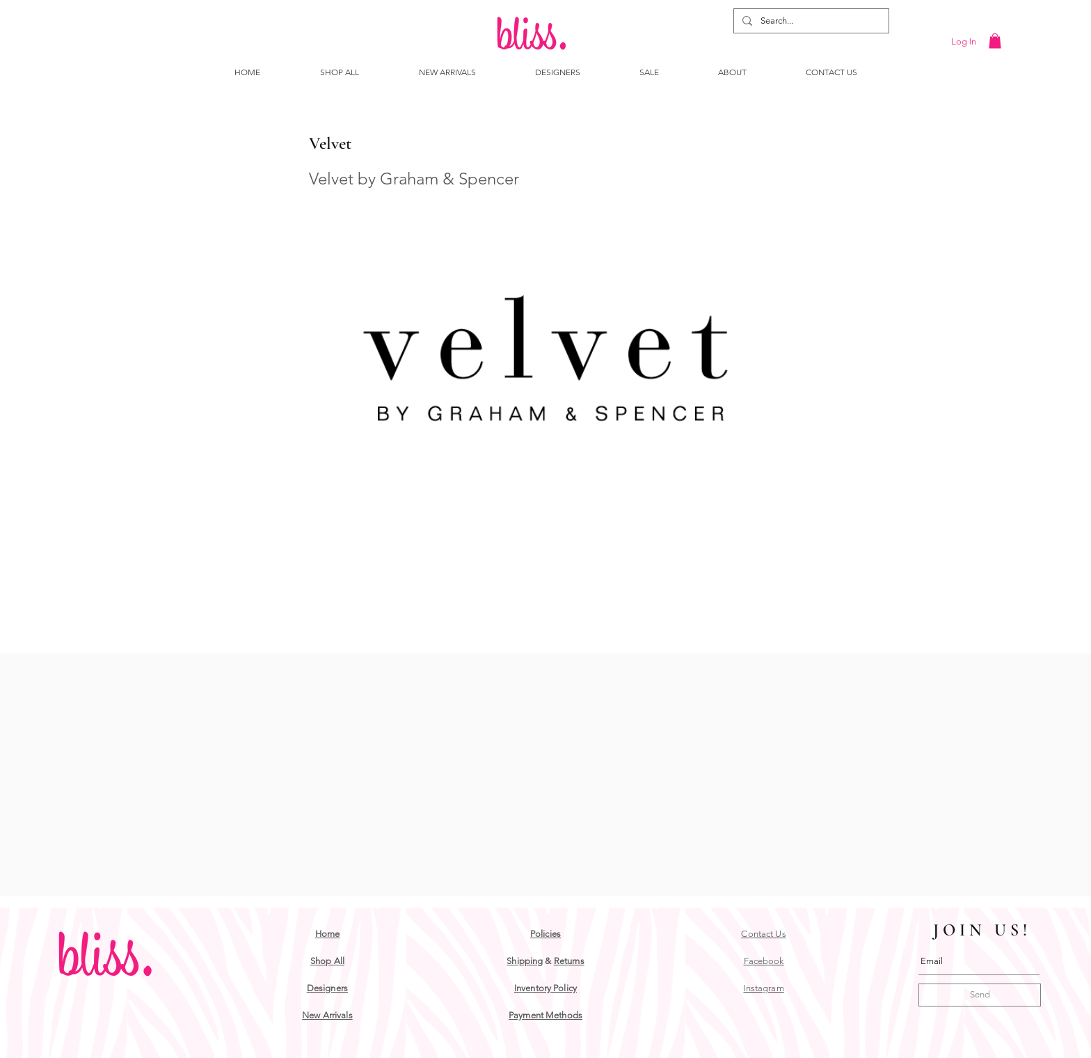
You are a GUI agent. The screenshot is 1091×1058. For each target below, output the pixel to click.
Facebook (764, 961)
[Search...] (809, 21)
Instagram (763, 988)
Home (327, 934)
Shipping (525, 961)
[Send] (979, 995)
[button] (995, 41)
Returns (569, 961)
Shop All (327, 961)
